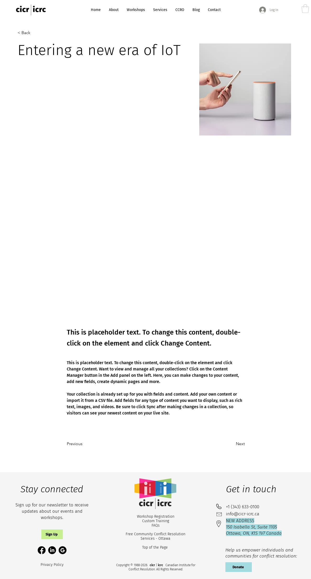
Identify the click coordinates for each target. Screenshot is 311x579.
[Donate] (238, 567)
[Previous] (84, 444)
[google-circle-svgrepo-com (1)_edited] (62, 550)
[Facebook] (42, 550)
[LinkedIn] (52, 550)
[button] (52, 534)
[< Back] (29, 32)
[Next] (232, 444)
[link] (305, 8)
